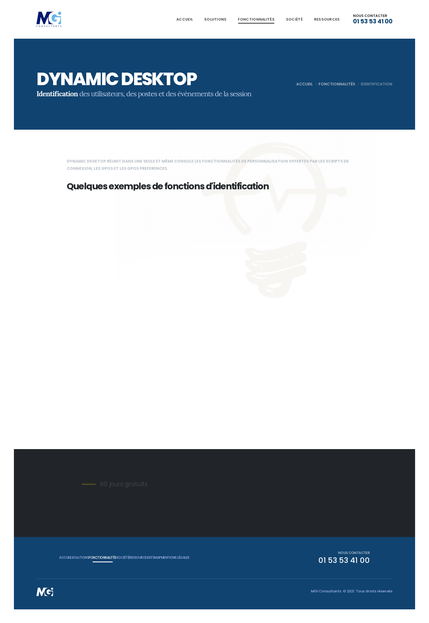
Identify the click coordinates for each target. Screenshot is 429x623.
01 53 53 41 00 (373, 21)
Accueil (184, 19)
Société (294, 19)
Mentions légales (231, 557)
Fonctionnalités (256, 19)
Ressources (327, 19)
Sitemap (201, 557)
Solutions (215, 19)
